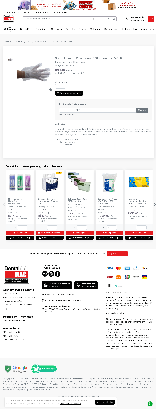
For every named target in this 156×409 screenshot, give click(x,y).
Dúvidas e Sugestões (12, 301)
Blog (58, 12)
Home (6, 42)
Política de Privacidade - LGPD (17, 320)
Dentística (71, 29)
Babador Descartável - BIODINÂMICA (78, 200)
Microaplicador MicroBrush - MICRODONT (15, 201)
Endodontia (42, 29)
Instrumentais (129, 29)
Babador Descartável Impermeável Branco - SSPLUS (48, 201)
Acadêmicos (38, 12)
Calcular (142, 110)
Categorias (10, 29)
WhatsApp (66, 12)
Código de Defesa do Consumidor (18, 305)
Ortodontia (56, 29)
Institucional (50, 12)
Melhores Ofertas (25, 12)
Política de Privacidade (70, 404)
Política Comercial (11, 293)
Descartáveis (26, 29)
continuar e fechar (105, 402)
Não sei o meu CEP (68, 114)
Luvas (28, 42)
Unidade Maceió (10, 12)
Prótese (83, 29)
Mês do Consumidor (12, 332)
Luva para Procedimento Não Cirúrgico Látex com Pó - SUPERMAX (138, 201)
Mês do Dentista (10, 336)
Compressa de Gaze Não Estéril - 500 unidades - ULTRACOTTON (107, 201)
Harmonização (147, 29)
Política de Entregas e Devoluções (19, 297)
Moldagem (95, 29)
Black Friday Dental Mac (14, 340)
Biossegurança (111, 29)
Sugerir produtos (117, 253)
